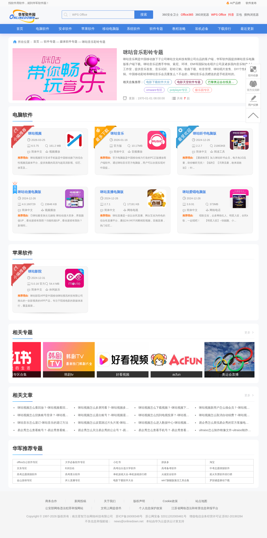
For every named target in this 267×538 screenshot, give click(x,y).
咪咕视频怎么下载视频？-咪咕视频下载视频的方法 (171, 407)
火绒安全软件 (168, 474)
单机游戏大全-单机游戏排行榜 (130, 474)
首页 (19, 28)
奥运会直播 (231, 374)
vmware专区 (154, 90)
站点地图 (201, 501)
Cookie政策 (170, 501)
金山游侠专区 (24, 480)
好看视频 (124, 374)
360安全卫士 (170, 14)
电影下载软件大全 (158, 82)
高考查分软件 (72, 474)
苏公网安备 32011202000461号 (166, 516)
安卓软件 (65, 28)
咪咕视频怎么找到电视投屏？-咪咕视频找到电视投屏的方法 (177, 415)
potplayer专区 (179, 90)
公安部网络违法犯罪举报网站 (64, 508)
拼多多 (165, 462)
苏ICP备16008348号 (129, 516)
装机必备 (201, 28)
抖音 (231, 14)
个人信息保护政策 (150, 508)
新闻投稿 (80, 501)
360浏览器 (202, 14)
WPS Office (218, 14)
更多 (249, 332)
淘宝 (212, 462)
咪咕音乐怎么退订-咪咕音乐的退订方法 (43, 422)
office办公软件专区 (27, 462)
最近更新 (247, 28)
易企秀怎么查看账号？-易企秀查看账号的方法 (47, 430)
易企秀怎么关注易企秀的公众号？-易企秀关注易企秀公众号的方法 (121, 430)
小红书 (117, 462)
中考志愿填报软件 (220, 468)
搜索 (143, 14)
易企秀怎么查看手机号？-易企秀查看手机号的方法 (171, 430)
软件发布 (251, 3)
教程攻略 (179, 28)
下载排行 (224, 28)
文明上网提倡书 (111, 508)
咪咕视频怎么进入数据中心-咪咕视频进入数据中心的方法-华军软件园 (183, 422)
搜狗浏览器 (251, 14)
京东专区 (22, 468)
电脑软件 (42, 28)
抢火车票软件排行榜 (221, 474)
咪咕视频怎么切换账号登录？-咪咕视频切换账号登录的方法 (56, 415)
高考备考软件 (168, 468)
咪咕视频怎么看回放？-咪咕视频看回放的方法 (47, 407)
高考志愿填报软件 (27, 474)
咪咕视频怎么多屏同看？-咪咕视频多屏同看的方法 (110, 407)
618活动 (69, 468)
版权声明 (139, 501)
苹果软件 (88, 28)
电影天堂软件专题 (188, 82)
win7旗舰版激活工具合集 (175, 480)
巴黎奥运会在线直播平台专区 (222, 82)
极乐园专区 (202, 90)
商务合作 (51, 501)
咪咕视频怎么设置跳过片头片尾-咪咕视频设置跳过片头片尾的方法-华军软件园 (128, 422)
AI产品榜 (235, 3)
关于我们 (110, 501)
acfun (178, 374)
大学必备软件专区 (75, 462)
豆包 (239, 14)
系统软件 (133, 28)
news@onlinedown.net (128, 521)
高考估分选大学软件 (124, 468)
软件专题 (156, 28)
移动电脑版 (110, 28)
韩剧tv (70, 374)
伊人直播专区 (72, 480)
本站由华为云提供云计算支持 (165, 521)
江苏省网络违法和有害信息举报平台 (194, 508)
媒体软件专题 (68, 41)
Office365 (187, 14)
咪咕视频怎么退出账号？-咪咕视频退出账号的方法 (110, 415)
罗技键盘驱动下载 (220, 480)
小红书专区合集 (16, 374)
